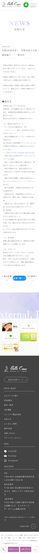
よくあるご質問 (10, 424)
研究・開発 (8, 405)
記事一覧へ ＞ (19, 278)
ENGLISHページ (17, 379)
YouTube (10, 456)
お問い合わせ (25, 549)
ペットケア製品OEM (12, 414)
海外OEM (8, 428)
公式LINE (10, 451)
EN (35, 549)
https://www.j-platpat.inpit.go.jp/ (20, 152)
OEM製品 (8, 400)
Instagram (11, 460)
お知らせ (7, 419)
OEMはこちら (13, 549)
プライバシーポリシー (13, 438)
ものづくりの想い (11, 395)
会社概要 (7, 410)
